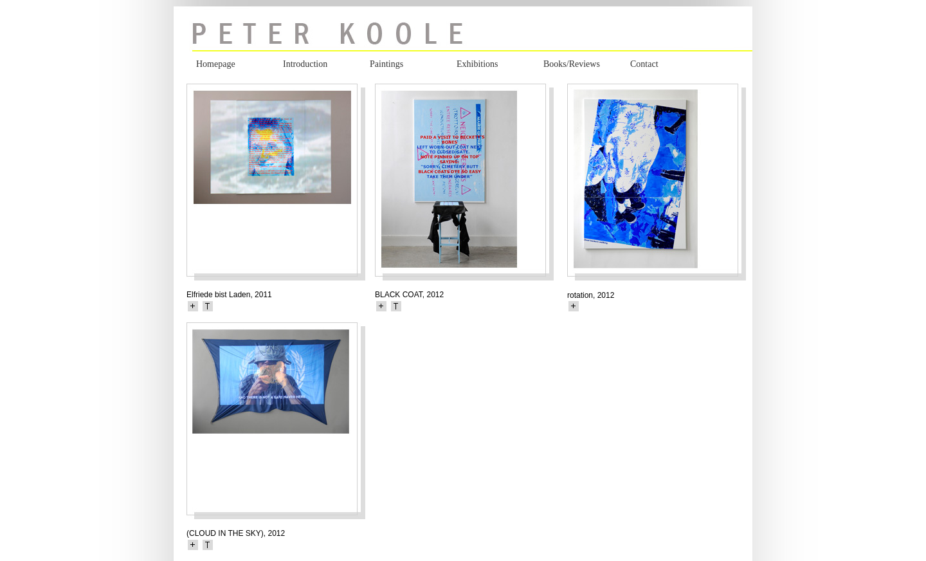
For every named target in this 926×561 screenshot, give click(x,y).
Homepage (215, 64)
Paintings (386, 64)
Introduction (305, 64)
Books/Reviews (571, 64)
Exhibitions (477, 64)
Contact (644, 64)
